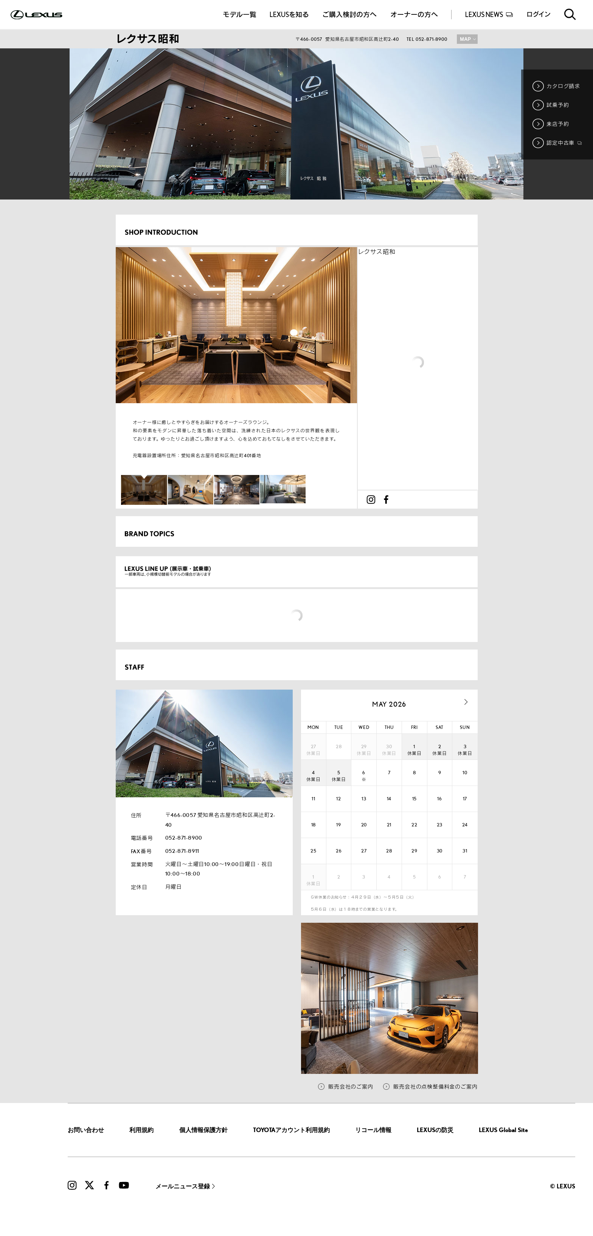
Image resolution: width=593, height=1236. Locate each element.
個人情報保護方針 (203, 1130)
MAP (467, 39)
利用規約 (141, 1130)
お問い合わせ (86, 1130)
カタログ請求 (563, 86)
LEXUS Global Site (503, 1130)
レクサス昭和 (377, 251)
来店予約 (557, 124)
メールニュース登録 (182, 1186)
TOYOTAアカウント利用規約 (291, 1130)
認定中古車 (564, 142)
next (466, 702)
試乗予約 (557, 105)
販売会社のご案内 (350, 1086)
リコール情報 (373, 1130)
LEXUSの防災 (435, 1130)
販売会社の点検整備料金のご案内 (435, 1086)
